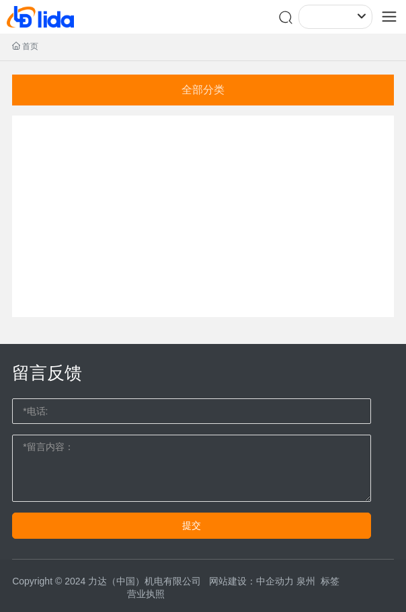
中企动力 (275, 581)
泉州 (305, 581)
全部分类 (203, 89)
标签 (330, 581)
